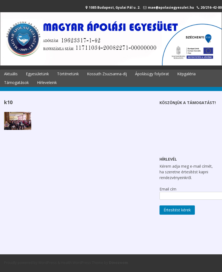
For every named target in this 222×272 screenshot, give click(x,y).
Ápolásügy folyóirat (152, 73)
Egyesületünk (37, 73)
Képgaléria (186, 73)
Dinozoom (118, 262)
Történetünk (68, 73)
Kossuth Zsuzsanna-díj (107, 73)
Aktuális (11, 73)
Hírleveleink (47, 82)
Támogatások (16, 82)
